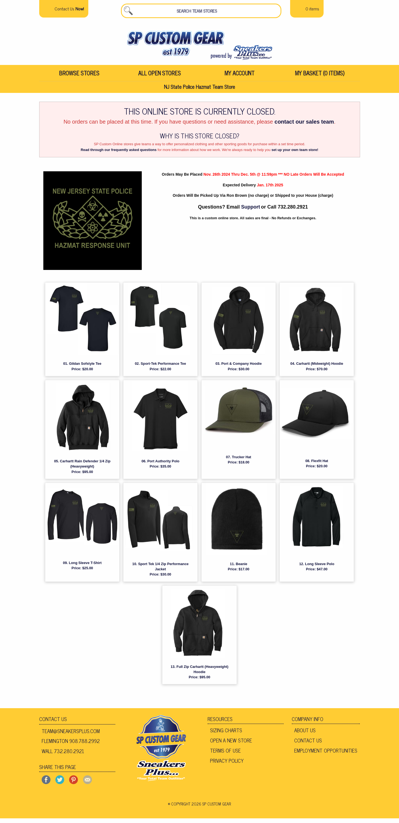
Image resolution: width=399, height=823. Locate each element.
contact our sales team (304, 126)
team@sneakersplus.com (71, 735)
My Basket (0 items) (319, 76)
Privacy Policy (227, 765)
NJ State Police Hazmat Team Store (199, 90)
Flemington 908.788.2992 (71, 745)
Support (250, 211)
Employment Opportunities (325, 755)
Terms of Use (225, 755)
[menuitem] (79, 77)
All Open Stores (159, 76)
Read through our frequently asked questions (119, 154)
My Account (239, 76)
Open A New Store (231, 745)
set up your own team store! (294, 154)
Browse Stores (79, 76)
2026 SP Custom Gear (211, 808)
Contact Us (53, 723)
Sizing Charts (226, 735)
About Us (305, 735)
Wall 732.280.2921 (63, 755)
